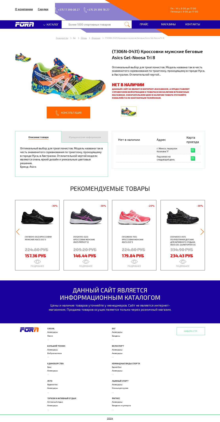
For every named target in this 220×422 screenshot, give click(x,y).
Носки (50, 336)
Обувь (84, 38)
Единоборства (55, 363)
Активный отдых (55, 402)
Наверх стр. (191, 331)
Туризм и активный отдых (61, 398)
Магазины (168, 24)
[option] (61, 83)
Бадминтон (52, 384)
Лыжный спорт (120, 381)
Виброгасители (54, 353)
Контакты (192, 24)
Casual (51, 328)
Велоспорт (118, 346)
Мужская (96, 38)
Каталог (51, 24)
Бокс (49, 367)
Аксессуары (52, 332)
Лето (49, 381)
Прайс (144, 24)
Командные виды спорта (126, 363)
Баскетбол (116, 367)
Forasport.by (62, 38)
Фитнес (116, 398)
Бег (114, 328)
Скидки (43, 9)
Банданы (116, 336)
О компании (24, 9)
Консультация (68, 113)
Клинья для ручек (120, 388)
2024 (110, 418)
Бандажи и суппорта (121, 405)
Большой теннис (56, 346)
